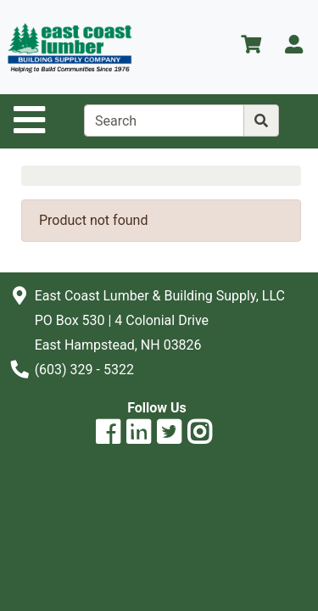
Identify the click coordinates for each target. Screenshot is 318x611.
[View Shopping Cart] (251, 47)
